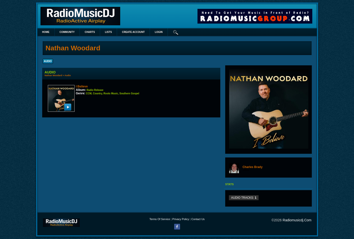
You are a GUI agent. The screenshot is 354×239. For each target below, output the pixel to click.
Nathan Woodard (53, 75)
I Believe (82, 86)
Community (67, 32)
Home (46, 32)
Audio (68, 75)
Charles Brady (252, 167)
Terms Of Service (159, 219)
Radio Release (95, 90)
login (159, 32)
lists (108, 32)
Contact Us (198, 219)
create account (133, 32)
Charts (90, 32)
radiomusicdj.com (297, 220)
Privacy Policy (180, 219)
